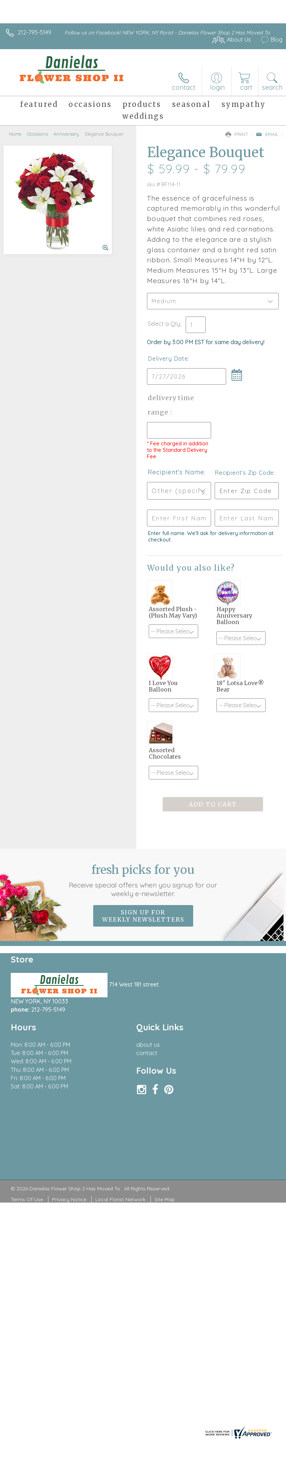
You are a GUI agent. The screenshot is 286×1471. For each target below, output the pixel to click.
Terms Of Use (27, 1199)
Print (236, 134)
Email (267, 134)
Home (15, 134)
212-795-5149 (34, 32)
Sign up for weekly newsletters (143, 916)
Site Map (164, 1199)
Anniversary (66, 134)
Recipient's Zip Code (244, 472)
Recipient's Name (176, 472)
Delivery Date (168, 358)
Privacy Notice (69, 1199)
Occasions (37, 134)
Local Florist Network (120, 1199)
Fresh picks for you (143, 880)
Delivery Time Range (171, 405)
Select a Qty (164, 323)
